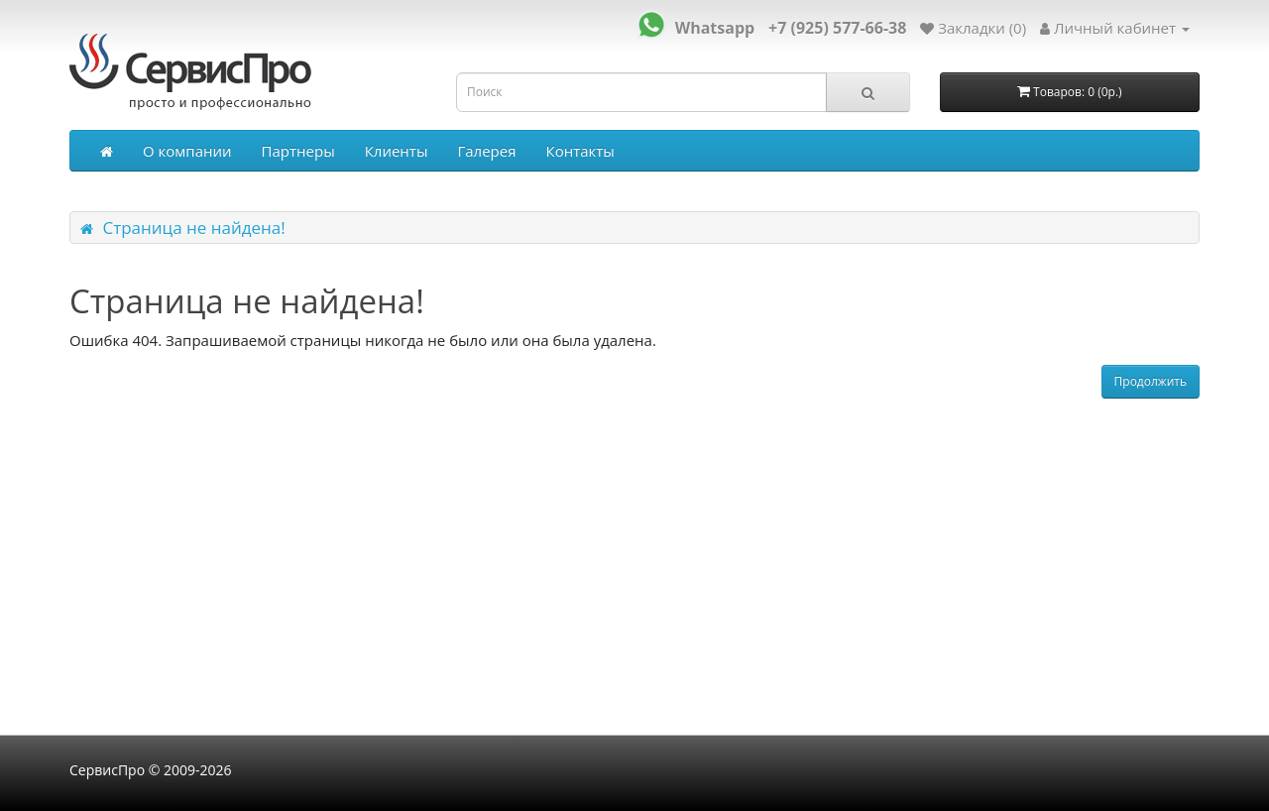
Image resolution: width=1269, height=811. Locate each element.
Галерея (486, 151)
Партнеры (298, 151)
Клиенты (396, 151)
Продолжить (1150, 381)
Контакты (579, 151)
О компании (187, 151)
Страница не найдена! (193, 227)
